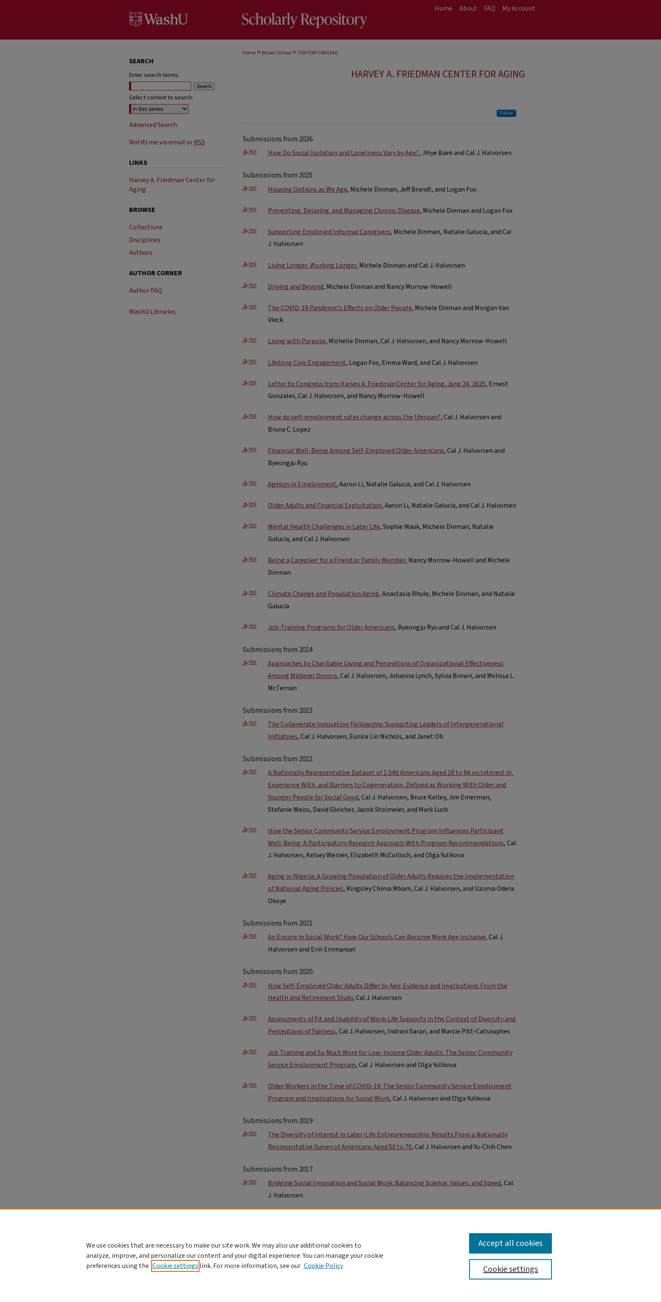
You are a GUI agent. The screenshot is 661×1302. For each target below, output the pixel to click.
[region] (330, 1255)
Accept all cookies (510, 1243)
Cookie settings (175, 1266)
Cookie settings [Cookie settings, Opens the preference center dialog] (510, 1269)
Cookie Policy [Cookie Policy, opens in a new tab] (323, 1266)
